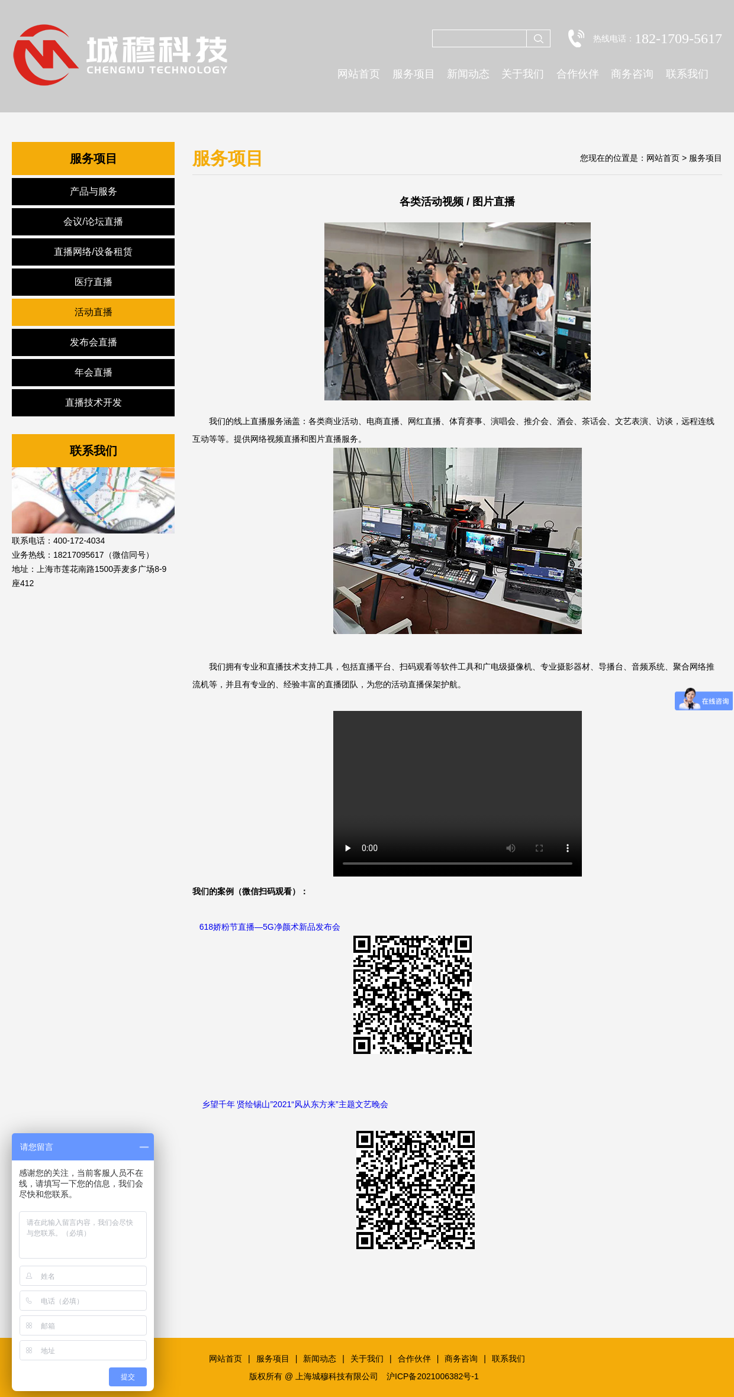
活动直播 (93, 312)
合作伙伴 (577, 74)
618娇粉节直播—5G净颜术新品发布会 (269, 927)
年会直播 (93, 372)
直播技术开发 (93, 402)
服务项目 (413, 74)
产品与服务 (93, 191)
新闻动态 (468, 74)
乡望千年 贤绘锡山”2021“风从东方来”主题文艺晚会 (295, 1104)
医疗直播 (93, 282)
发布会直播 (93, 342)
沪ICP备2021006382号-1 (433, 1376)
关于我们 (522, 74)
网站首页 (358, 74)
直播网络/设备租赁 (93, 252)
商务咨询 (632, 74)
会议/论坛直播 (93, 221)
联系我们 (687, 74)
